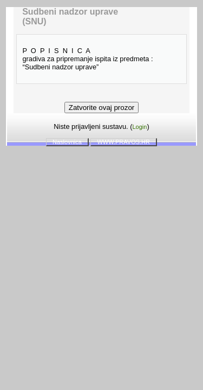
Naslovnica (67, 142)
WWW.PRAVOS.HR (123, 142)
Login (139, 126)
